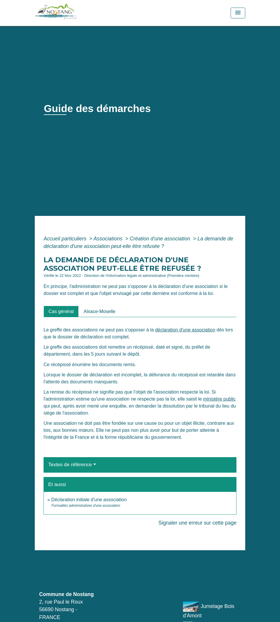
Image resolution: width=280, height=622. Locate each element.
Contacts (59, 574)
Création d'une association (161, 239)
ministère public (219, 398)
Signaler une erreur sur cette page (197, 523)
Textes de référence (70, 464)
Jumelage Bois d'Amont (208, 610)
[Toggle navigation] (238, 13)
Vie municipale (88, 122)
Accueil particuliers (66, 239)
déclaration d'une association (185, 329)
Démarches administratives (146, 122)
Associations (109, 239)
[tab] (61, 311)
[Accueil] (71, 13)
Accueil (54, 122)
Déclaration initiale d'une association (89, 499)
